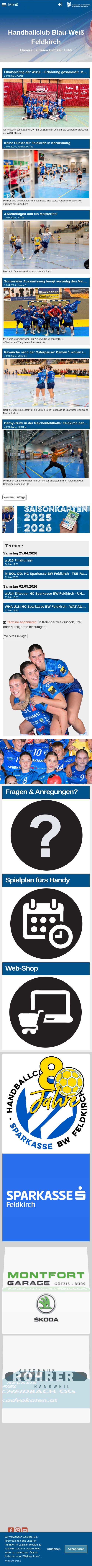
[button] (46, 561)
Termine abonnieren (22, 622)
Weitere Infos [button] (13, 1560)
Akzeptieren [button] (76, 1549)
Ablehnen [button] (54, 1549)
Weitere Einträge (15, 497)
